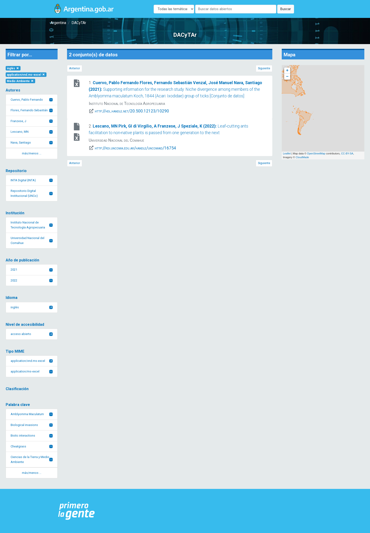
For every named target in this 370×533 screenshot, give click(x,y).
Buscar (285, 9)
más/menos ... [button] (31, 153)
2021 (32, 269)
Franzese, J (32, 121)
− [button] (287, 76)
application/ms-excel (32, 371)
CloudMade (302, 157)
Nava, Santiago (32, 142)
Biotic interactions (32, 435)
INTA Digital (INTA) (32, 180)
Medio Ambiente (20, 81)
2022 (32, 280)
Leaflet (287, 153)
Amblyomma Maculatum (32, 414)
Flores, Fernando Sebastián (32, 110)
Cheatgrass (32, 446)
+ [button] (287, 70)
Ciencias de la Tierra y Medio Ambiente (32, 459)
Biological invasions (32, 425)
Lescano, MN (32, 131)
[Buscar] (235, 9)
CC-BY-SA (347, 153)
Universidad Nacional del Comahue (32, 240)
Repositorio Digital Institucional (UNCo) (32, 193)
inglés (13, 68)
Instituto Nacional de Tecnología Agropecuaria (32, 225)
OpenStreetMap (316, 153)
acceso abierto (32, 334)
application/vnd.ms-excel (26, 74)
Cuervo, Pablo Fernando (32, 99)
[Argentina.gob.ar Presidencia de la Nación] (77, 510)
